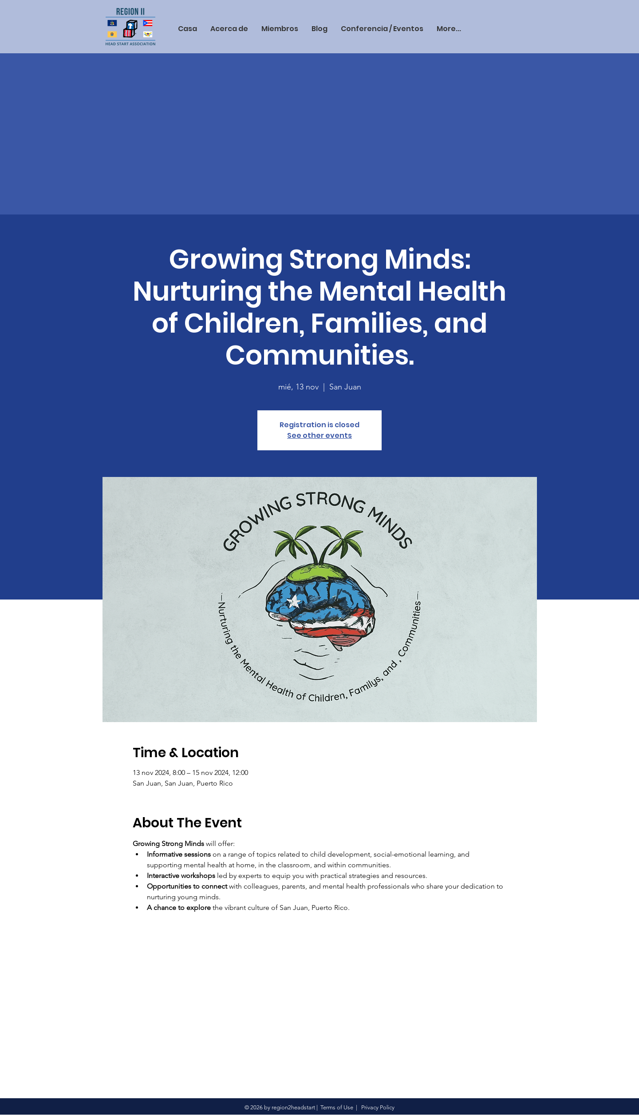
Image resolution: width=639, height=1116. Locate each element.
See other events (319, 435)
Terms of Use (336, 1107)
